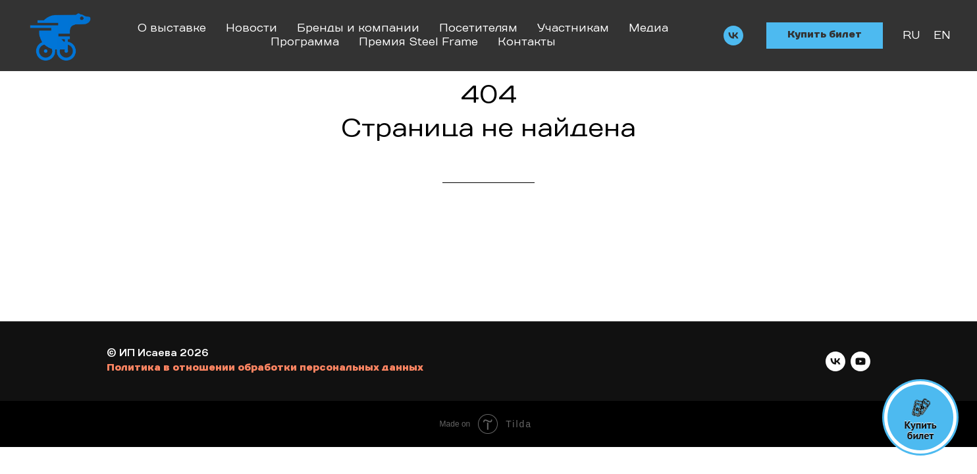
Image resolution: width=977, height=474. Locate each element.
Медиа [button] (648, 28)
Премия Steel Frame (418, 42)
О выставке (172, 28)
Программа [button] (305, 42)
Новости (251, 28)
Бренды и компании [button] (358, 28)
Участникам (573, 28)
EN (942, 35)
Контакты (527, 42)
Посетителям (478, 28)
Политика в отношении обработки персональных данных (265, 368)
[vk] (733, 35)
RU (911, 35)
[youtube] (860, 361)
